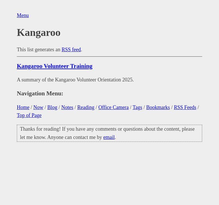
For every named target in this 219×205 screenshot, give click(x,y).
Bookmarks (158, 107)
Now (38, 107)
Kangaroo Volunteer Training (54, 66)
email (109, 137)
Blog (52, 107)
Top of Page (29, 115)
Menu (23, 15)
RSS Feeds (185, 107)
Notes (67, 107)
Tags (137, 107)
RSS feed (71, 49)
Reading (85, 107)
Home (23, 107)
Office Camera (113, 107)
